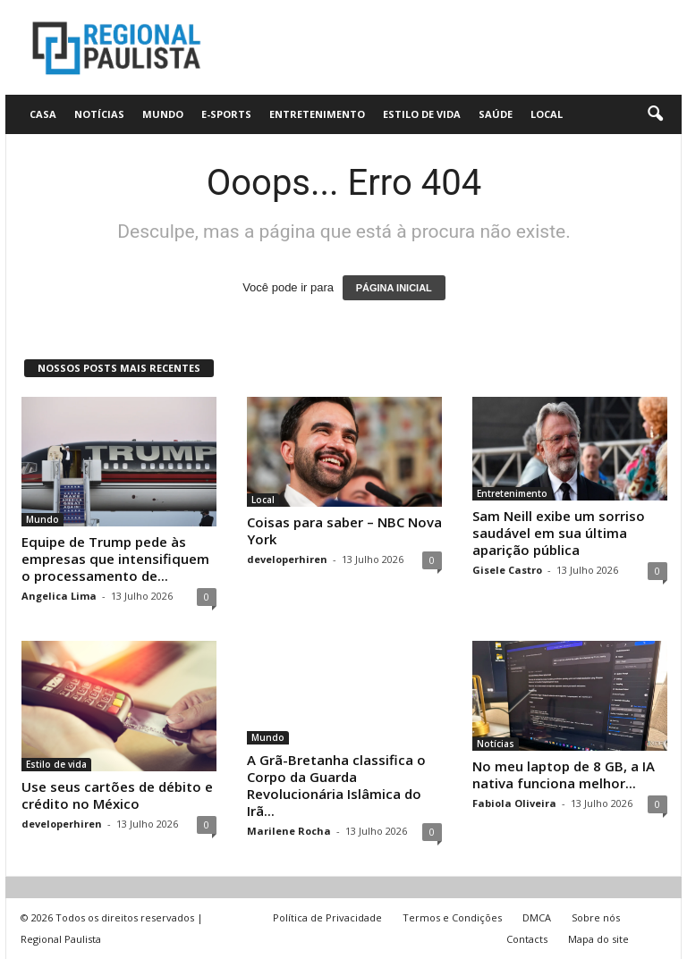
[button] (654, 114)
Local (546, 114)
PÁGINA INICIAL (394, 287)
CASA (43, 114)
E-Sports (226, 114)
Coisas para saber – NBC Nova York (344, 530)
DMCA (536, 917)
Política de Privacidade (327, 917)
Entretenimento (317, 114)
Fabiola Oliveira (514, 803)
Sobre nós (596, 917)
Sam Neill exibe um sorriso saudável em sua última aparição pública (558, 533)
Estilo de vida (422, 114)
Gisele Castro (507, 569)
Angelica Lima (59, 595)
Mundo (162, 114)
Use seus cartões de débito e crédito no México (117, 795)
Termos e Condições (452, 917)
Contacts (526, 939)
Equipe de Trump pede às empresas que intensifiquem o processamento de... (115, 559)
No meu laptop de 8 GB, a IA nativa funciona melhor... (563, 774)
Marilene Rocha (289, 830)
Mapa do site (598, 939)
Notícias (99, 114)
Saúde (496, 114)
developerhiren (287, 559)
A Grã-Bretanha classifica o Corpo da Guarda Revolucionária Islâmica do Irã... (336, 785)
